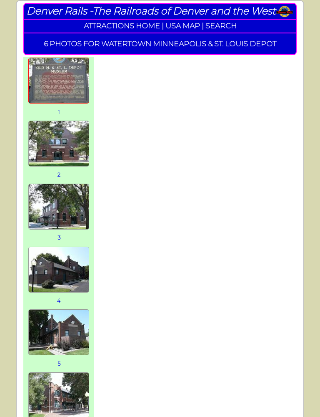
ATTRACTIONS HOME (122, 25)
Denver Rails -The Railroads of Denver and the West (150, 11)
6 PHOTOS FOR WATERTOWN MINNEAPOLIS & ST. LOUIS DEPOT (160, 43)
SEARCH (221, 25)
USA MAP (182, 25)
